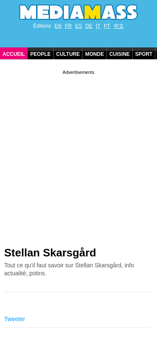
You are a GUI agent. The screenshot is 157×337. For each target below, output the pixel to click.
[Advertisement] (78, 155)
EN (58, 26)
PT (107, 26)
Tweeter (14, 319)
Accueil (14, 54)
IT (98, 26)
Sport (143, 54)
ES (78, 26)
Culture (68, 54)
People (40, 54)
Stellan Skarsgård (50, 252)
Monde (94, 54)
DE (89, 26)
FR (68, 26)
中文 (119, 26)
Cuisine (119, 54)
